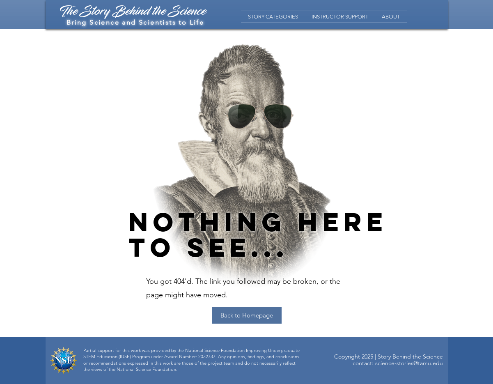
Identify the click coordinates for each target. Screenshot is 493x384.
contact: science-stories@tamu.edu (398, 363)
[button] (273, 17)
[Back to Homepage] (247, 315)
